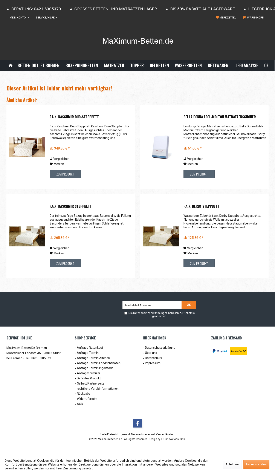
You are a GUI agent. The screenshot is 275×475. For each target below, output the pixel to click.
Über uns (151, 352)
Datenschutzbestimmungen (150, 313)
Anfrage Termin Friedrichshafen (99, 363)
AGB (80, 404)
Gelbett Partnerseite (90, 383)
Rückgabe (83, 393)
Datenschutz (153, 358)
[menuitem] (254, 18)
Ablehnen (232, 464)
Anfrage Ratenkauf (90, 347)
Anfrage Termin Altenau (93, 358)
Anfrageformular (88, 373)
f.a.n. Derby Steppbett (201, 206)
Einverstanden (256, 464)
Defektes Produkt (89, 378)
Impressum (152, 363)
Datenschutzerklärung (160, 347)
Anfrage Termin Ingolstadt (95, 368)
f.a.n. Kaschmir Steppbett (71, 206)
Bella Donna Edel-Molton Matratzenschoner (219, 117)
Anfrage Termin (88, 352)
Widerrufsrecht (87, 398)
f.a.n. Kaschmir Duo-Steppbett (74, 117)
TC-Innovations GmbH (173, 439)
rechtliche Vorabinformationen (98, 388)
